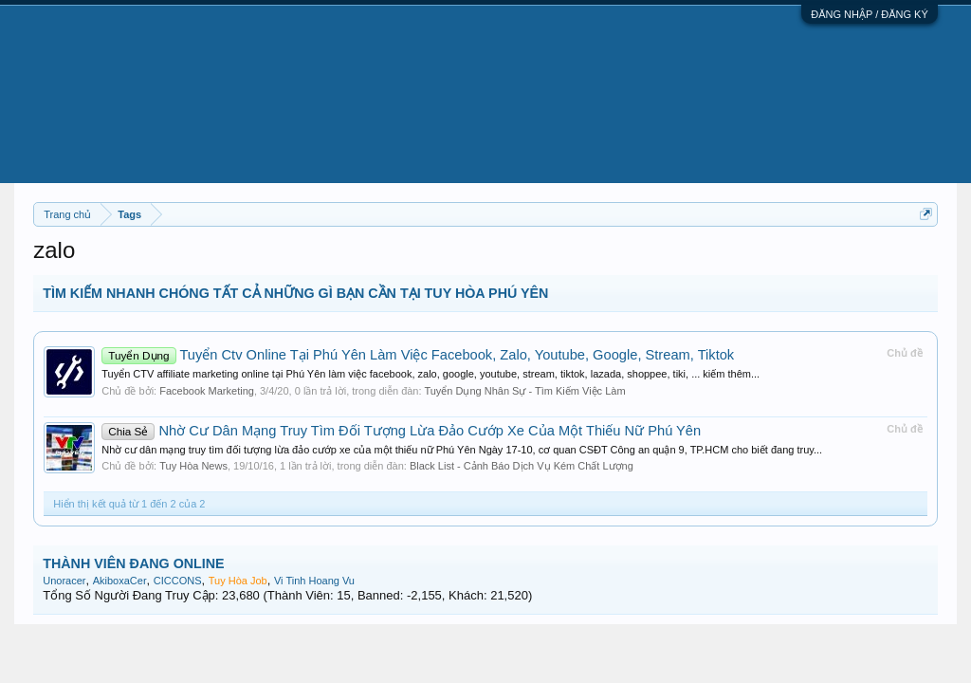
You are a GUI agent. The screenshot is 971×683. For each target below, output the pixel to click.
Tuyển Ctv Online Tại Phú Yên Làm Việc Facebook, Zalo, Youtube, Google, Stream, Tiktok (417, 354)
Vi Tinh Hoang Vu (314, 580)
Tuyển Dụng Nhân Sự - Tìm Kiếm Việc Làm (524, 391)
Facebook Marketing (206, 391)
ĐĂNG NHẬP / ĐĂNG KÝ (869, 14)
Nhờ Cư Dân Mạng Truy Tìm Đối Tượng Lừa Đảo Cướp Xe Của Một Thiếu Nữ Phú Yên (401, 430)
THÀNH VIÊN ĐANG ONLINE (133, 563)
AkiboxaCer (120, 580)
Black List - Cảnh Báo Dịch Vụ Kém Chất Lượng (521, 465)
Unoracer (64, 580)
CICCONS (178, 580)
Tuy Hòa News (193, 465)
